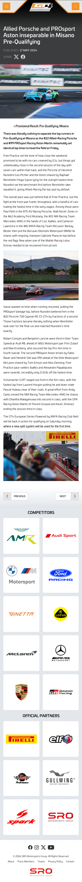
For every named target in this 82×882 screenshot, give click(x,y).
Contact (70, 861)
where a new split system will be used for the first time (36, 426)
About (11, 861)
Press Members (25, 861)
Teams (41, 861)
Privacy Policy (55, 861)
